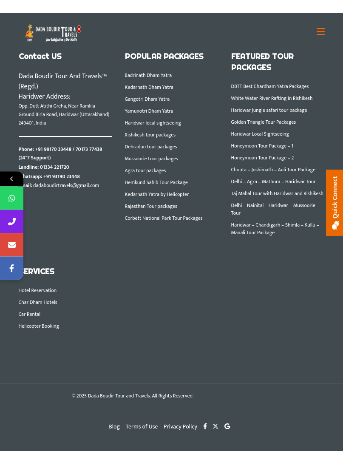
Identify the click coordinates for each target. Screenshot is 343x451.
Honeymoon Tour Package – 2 (262, 158)
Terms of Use (142, 426)
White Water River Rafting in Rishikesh (272, 98)
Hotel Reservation (38, 290)
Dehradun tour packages (151, 146)
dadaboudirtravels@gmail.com (66, 185)
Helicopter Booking (39, 326)
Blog (114, 426)
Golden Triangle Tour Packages (263, 122)
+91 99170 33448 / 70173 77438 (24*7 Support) (60, 153)
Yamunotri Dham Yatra (149, 111)
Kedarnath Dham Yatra (149, 87)
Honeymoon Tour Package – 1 (262, 146)
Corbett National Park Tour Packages (164, 218)
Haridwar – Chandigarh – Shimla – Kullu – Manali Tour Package (275, 228)
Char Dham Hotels (38, 302)
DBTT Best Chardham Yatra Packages (270, 86)
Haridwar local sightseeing (153, 123)
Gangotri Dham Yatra (147, 99)
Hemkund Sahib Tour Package (156, 182)
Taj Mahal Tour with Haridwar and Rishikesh (277, 193)
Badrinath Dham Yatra (148, 75)
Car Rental (29, 314)
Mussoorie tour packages (151, 158)
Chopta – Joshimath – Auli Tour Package (273, 169)
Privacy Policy (180, 426)
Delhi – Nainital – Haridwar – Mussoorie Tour (273, 209)
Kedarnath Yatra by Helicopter (157, 194)
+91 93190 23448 (61, 176)
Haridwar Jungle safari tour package (269, 110)
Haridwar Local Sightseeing (260, 134)
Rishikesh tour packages (150, 135)
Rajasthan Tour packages (151, 206)
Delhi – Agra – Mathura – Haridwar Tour (273, 181)
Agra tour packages (145, 170)
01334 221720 (54, 167)
